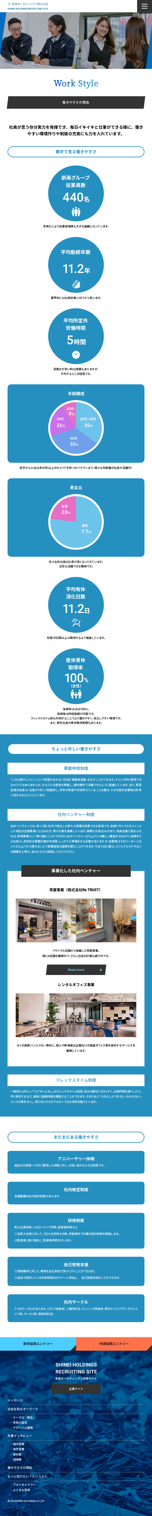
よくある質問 (21, 1490)
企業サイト (76, 1389)
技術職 (17, 1454)
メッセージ (15, 1400)
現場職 (17, 1459)
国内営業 (18, 1444)
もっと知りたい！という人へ (27, 1476)
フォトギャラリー (24, 1484)
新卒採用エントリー (38, 1344)
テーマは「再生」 (24, 1417)
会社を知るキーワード (23, 1409)
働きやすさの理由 (20, 1468)
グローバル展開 (23, 1427)
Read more (76, 986)
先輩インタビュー (20, 1436)
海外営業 (18, 1449)
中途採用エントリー (114, 1344)
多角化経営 (20, 1422)
